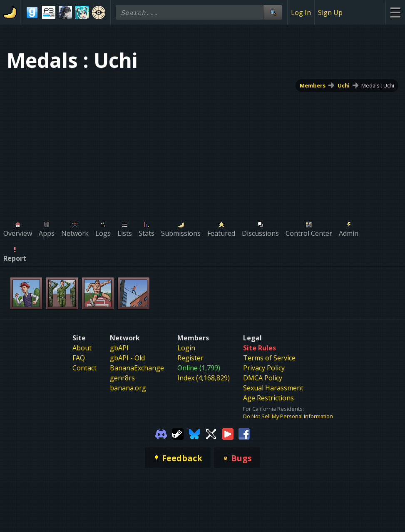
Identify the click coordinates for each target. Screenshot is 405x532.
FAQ (78, 357)
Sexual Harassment (273, 387)
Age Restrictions (268, 397)
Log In (301, 12)
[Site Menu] (395, 12)
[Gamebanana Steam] (177, 433)
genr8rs (122, 377)
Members (312, 85)
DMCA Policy (262, 377)
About (82, 347)
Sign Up (330, 12)
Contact (84, 367)
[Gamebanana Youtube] (227, 433)
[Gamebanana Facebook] (244, 433)
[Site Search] (272, 12)
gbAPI (119, 347)
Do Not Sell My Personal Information (288, 416)
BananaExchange (137, 367)
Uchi (344, 85)
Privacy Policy (264, 367)
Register (190, 357)
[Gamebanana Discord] (161, 433)
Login (186, 347)
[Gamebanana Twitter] (211, 433)
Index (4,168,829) (203, 377)
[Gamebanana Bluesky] (194, 433)
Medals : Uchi (377, 85)
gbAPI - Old (127, 357)
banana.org (128, 387)
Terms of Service (269, 357)
